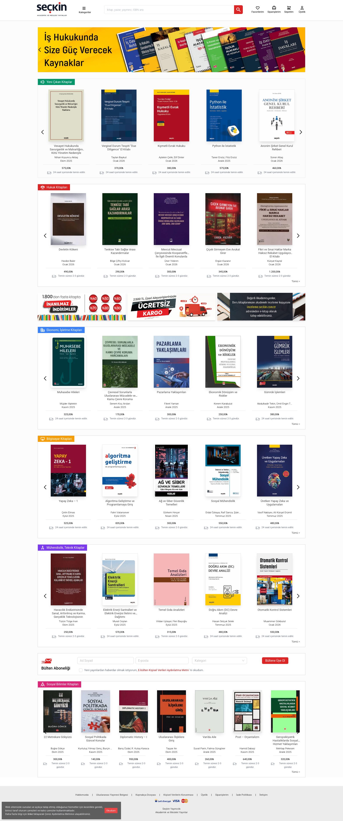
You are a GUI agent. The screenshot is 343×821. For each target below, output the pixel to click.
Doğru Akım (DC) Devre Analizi (223, 611)
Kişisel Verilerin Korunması (178, 794)
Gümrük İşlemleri (274, 392)
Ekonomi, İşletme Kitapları (61, 330)
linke (30, 814)
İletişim (263, 794)
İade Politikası (244, 794)
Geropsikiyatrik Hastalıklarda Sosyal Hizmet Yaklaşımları (285, 740)
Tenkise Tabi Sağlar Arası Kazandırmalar (120, 251)
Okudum (111, 810)
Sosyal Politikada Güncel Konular (95, 738)
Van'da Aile (209, 737)
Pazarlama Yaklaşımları (171, 392)
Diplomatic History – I (133, 737)
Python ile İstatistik (224, 146)
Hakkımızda (82, 794)
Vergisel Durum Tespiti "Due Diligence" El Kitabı (119, 147)
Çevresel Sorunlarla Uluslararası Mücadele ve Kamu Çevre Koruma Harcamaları (119, 397)
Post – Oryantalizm (247, 737)
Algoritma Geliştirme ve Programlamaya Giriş (120, 502)
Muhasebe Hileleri (68, 392)
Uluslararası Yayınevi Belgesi (112, 794)
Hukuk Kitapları (53, 187)
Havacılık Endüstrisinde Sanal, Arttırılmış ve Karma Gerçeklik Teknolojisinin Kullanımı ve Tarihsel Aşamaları (68, 616)
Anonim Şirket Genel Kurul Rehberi (277, 147)
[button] (39, 50)
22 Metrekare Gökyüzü (58, 737)
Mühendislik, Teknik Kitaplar (62, 547)
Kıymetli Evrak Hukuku (171, 146)
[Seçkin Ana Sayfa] (51, 8)
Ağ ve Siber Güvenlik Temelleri (171, 502)
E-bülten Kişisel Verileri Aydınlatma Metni (163, 670)
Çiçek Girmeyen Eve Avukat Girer (223, 251)
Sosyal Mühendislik (223, 501)
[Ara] (238, 9)
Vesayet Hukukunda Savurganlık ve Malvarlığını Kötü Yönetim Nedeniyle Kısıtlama (66, 151)
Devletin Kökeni (68, 249)
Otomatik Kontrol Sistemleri (274, 609)
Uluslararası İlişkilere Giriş (171, 738)
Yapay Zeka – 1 (68, 501)
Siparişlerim (222, 794)
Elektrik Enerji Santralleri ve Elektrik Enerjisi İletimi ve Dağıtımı (120, 613)
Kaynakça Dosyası (146, 794)
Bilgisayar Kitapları (56, 439)
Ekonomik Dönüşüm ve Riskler (223, 394)
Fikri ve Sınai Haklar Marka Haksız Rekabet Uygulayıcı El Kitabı (274, 253)
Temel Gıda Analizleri (171, 609)
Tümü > (296, 281)
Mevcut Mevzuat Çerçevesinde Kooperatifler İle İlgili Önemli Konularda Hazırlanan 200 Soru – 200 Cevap (171, 256)
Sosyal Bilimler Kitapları (59, 684)
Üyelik (204, 794)
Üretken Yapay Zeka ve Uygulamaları (275, 502)
